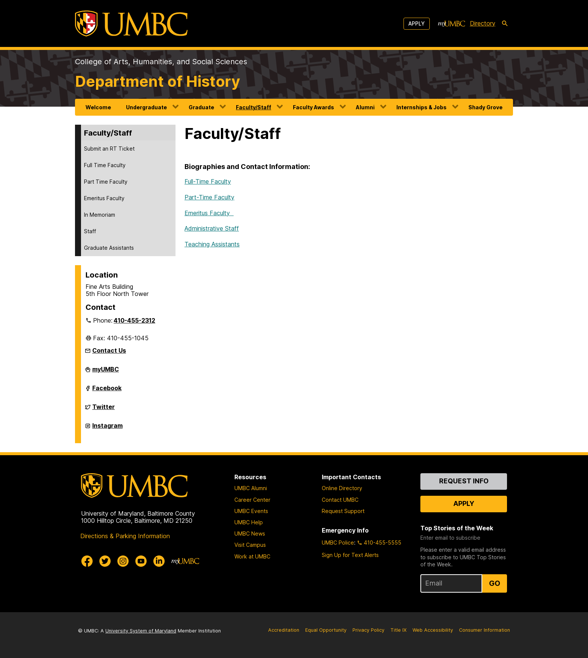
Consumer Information (484, 630)
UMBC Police (338, 542)
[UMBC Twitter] (105, 561)
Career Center (252, 500)
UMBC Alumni (250, 488)
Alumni (365, 107)
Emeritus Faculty (104, 198)
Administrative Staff (211, 228)
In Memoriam (99, 214)
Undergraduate (146, 107)
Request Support (343, 511)
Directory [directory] (482, 23)
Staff (90, 231)
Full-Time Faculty (207, 181)
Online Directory (342, 488)
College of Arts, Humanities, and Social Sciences (161, 61)
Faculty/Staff (253, 107)
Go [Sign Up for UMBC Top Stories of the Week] (494, 583)
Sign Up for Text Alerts (350, 555)
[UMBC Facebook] (87, 561)
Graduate (201, 107)
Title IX (398, 630)
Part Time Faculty (106, 181)
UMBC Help (248, 522)
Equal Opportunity (325, 630)
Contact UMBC (340, 500)
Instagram (107, 428)
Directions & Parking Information (125, 536)
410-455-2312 (134, 320)
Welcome (98, 107)
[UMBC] (131, 23)
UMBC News (249, 533)
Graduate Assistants (109, 247)
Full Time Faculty (105, 165)
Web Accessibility (432, 630)
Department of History (157, 81)
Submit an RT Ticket (109, 148)
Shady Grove (485, 107)
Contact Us (109, 350)
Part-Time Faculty (209, 197)
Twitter (103, 409)
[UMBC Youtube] (141, 561)
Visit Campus (250, 545)
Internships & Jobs (421, 107)
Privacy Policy (368, 630)
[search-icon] (504, 23)
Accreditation (283, 630)
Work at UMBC (252, 556)
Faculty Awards (313, 107)
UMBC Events (251, 511)
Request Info (464, 481)
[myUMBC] (451, 23)
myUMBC (105, 372)
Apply (416, 23)
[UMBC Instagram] (123, 561)
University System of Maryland (140, 631)
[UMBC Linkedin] (159, 561)
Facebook (107, 390)
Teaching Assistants (212, 244)
